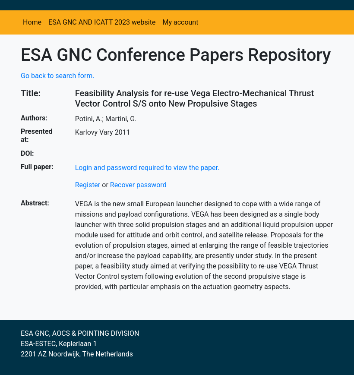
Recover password (138, 185)
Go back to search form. (58, 76)
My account (180, 22)
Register (88, 185)
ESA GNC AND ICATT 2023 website (101, 22)
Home (32, 22)
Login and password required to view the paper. (147, 168)
